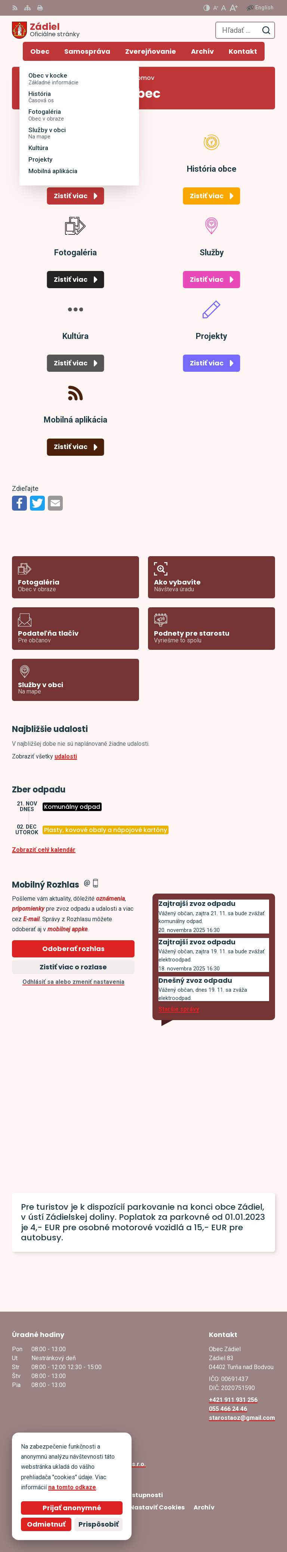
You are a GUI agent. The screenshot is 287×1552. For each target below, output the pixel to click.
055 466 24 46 (228, 1408)
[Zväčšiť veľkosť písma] (233, 8)
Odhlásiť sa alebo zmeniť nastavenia (73, 981)
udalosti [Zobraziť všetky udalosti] (66, 756)
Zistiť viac (70, 195)
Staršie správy (178, 1009)
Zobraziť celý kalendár (43, 849)
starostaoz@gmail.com (242, 1417)
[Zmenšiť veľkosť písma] (216, 8)
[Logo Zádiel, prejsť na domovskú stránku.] (46, 30)
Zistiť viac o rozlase (73, 967)
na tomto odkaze (72, 1487)
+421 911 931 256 (233, 1399)
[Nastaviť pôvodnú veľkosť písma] (224, 8)
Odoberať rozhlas (73, 948)
